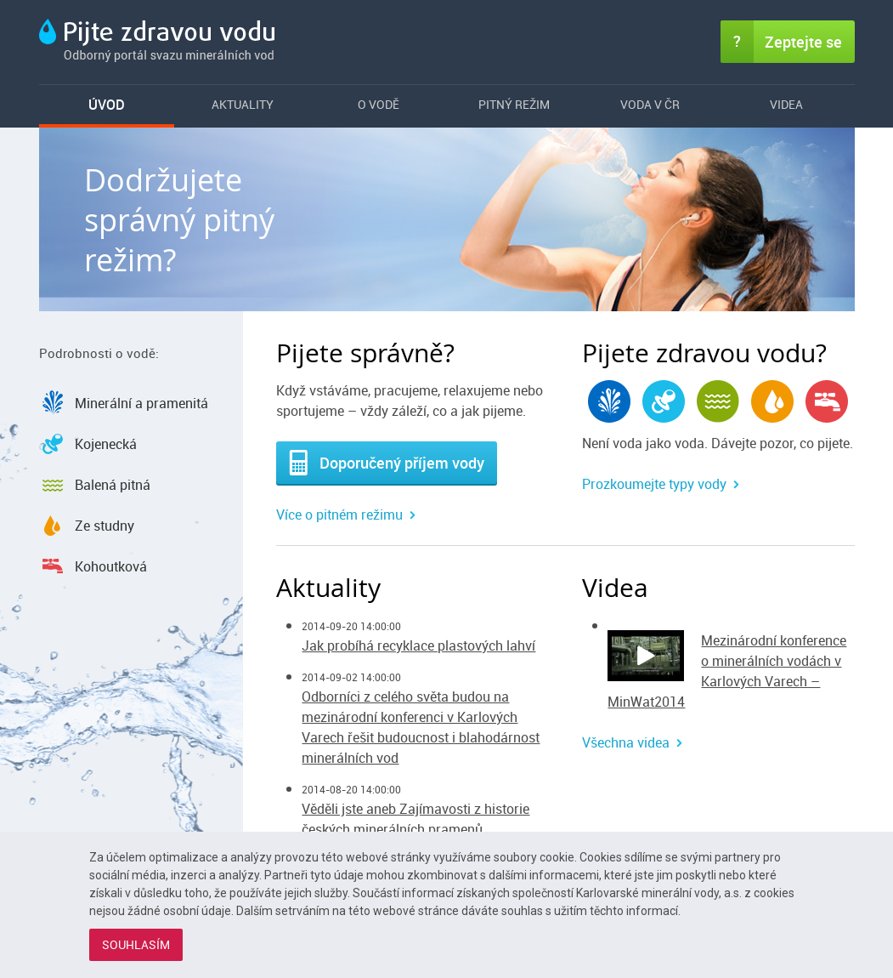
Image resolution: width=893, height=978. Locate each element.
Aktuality (243, 104)
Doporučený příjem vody (386, 462)
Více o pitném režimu (339, 514)
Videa (786, 104)
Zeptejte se (803, 41)
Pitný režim (514, 104)
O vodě (378, 104)
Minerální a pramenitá (141, 403)
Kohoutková (111, 566)
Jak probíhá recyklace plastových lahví (418, 645)
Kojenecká (106, 444)
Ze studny (104, 525)
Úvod (106, 104)
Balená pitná (112, 484)
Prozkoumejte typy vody (654, 484)
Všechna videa (626, 742)
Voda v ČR (650, 104)
